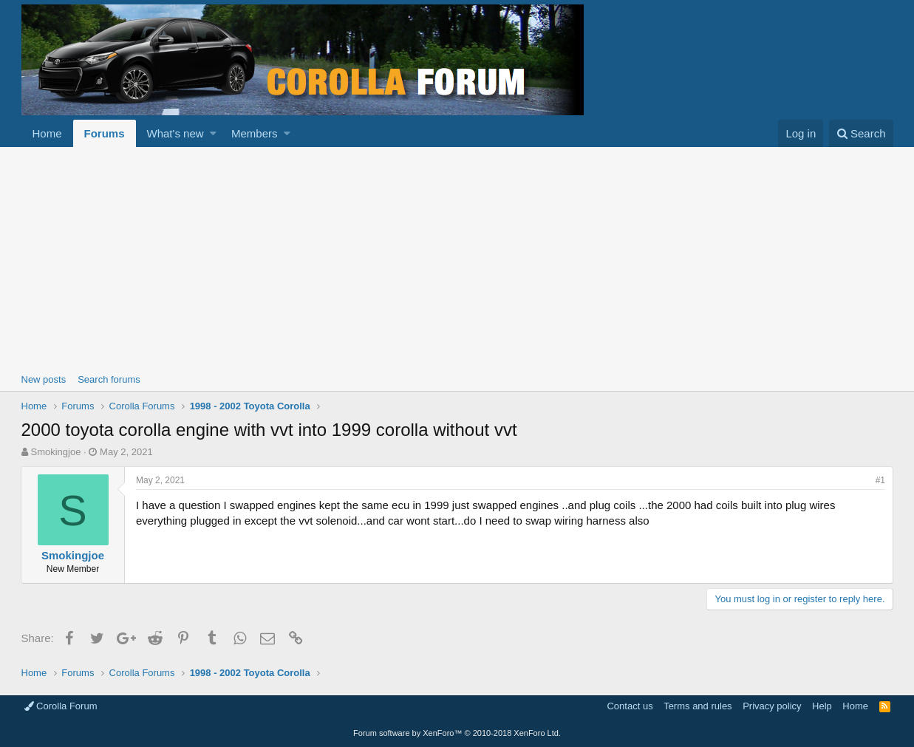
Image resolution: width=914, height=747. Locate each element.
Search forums (109, 379)
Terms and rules (697, 706)
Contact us (629, 706)
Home (47, 133)
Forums (104, 133)
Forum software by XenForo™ (457, 733)
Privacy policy (772, 706)
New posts (43, 379)
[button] (213, 133)
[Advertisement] (457, 257)
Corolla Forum (61, 706)
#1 (879, 480)
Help (822, 706)
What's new (175, 133)
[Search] (861, 133)
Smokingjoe (55, 451)
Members (254, 133)
